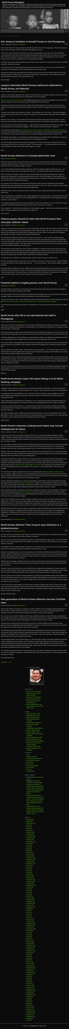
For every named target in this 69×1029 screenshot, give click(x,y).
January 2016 (30, 943)
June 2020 (29, 847)
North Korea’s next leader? (34, 691)
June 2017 (29, 912)
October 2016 (30, 927)
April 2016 (29, 938)
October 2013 (30, 992)
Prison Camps (30, 767)
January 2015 (30, 965)
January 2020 (30, 856)
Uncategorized (30, 771)
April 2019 (29, 872)
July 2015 (29, 954)
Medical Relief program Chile (34, 737)
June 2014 (29, 978)
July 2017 (29, 910)
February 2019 (30, 876)
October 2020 (30, 839)
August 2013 (30, 996)
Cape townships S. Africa (33, 717)
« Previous (4, 662)
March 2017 (30, 918)
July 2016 (29, 932)
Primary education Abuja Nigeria (35, 741)
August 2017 (30, 909)
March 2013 (30, 1005)
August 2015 (30, 952)
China (28, 754)
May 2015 (29, 958)
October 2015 (30, 949)
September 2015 (31, 950)
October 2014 (30, 971)
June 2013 (29, 1000)
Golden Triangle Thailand (33, 730)
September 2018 (31, 885)
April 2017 (29, 916)
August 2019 (30, 865)
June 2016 (29, 934)
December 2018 (31, 879)
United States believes (26, 492)
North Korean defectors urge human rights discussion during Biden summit (35, 706)
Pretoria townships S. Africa (34, 739)
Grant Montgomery (21, 44)
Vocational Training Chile (33, 746)
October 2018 (30, 883)
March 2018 (30, 896)
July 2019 (29, 867)
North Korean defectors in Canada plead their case (28, 155)
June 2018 (29, 890)
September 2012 (31, 1016)
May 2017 (29, 914)
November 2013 (31, 991)
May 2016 (29, 936)
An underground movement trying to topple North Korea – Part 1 (35, 802)
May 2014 (29, 980)
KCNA (26, 393)
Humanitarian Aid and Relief (34, 758)
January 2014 (30, 987)
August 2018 (30, 887)
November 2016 (31, 925)
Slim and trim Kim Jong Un (34, 697)
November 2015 (31, 947)
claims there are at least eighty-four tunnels (27, 464)
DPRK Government (32, 756)
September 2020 (31, 841)
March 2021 (30, 830)
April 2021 (29, 828)
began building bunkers (27, 483)
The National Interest (18, 519)
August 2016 (30, 930)
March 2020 (30, 852)
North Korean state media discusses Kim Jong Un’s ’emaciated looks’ (33, 700)
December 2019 (31, 858)
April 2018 (29, 894)
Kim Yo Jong (30, 764)
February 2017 (30, 919)
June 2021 (29, 825)
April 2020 (29, 850)
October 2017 (30, 905)
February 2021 (30, 832)
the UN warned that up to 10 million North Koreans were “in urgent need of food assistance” (30, 301)
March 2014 (30, 983)
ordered (24, 460)
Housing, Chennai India (33, 732)
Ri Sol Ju (29, 769)
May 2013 (29, 1002)
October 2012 (30, 1014)
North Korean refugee (32, 765)
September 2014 (31, 972)
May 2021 (29, 827)
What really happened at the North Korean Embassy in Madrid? (35, 791)
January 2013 (30, 1009)
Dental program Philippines (34, 722)
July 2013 (29, 998)
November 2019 (31, 859)
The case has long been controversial (11, 100)
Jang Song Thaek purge (33, 760)
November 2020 (31, 837)
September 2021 (31, 823)
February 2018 (30, 898)
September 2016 (31, 929)
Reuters (23, 406)
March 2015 (30, 961)
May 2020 (29, 848)
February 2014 (30, 985)
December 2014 (31, 967)
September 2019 (31, 863)
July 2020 (29, 845)
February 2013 (30, 1007)
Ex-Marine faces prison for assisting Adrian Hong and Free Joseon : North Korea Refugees (35, 786)
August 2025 (30, 819)
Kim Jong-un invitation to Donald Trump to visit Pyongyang (33, 41)
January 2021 (30, 834)
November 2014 (31, 969)
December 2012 (31, 1011)
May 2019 (29, 870)
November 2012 (31, 1012)
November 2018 (31, 881)
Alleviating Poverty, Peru (33, 715)
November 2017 (31, 903)
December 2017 (31, 901)
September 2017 (31, 907)
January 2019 (30, 878)
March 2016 (30, 940)
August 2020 (30, 843)
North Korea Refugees (13, 2)
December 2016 (31, 923)
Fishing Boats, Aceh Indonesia (35, 728)
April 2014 (29, 981)
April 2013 (29, 1003)
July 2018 (29, 889)
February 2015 (30, 963)
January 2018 (30, 899)
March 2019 (30, 874)
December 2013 (31, 989)
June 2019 (29, 868)
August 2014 (30, 974)
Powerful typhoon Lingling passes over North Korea (29, 283)
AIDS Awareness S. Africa (34, 713)
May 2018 (29, 892)
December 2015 (31, 945)
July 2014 (29, 976)
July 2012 (29, 1020)
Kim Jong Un (30, 762)
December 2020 (31, 836)
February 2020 (30, 854)
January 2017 (30, 921)
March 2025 (30, 821)
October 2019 (30, 861)
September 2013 (31, 994)
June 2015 (29, 956)
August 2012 (30, 1018)
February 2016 (30, 941)
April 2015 (29, 960)
